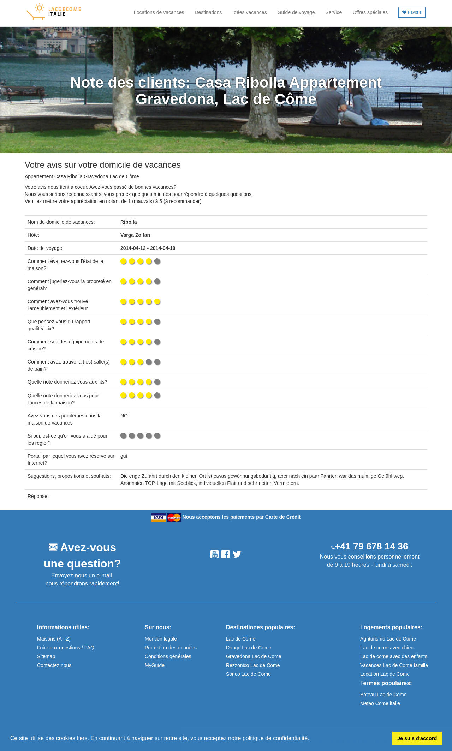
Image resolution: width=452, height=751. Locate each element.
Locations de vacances (159, 12)
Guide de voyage (296, 12)
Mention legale (161, 639)
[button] (312, 739)
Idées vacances (249, 12)
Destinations (208, 12)
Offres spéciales (370, 12)
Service (334, 12)
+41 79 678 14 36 (371, 546)
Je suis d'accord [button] (417, 738)
